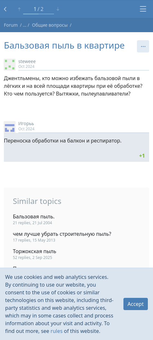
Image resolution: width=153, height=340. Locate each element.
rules (56, 331)
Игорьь (26, 123)
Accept (136, 304)
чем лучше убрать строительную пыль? (62, 233)
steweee (27, 61)
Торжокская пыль (34, 251)
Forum (11, 25)
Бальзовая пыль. (34, 216)
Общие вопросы (50, 25)
